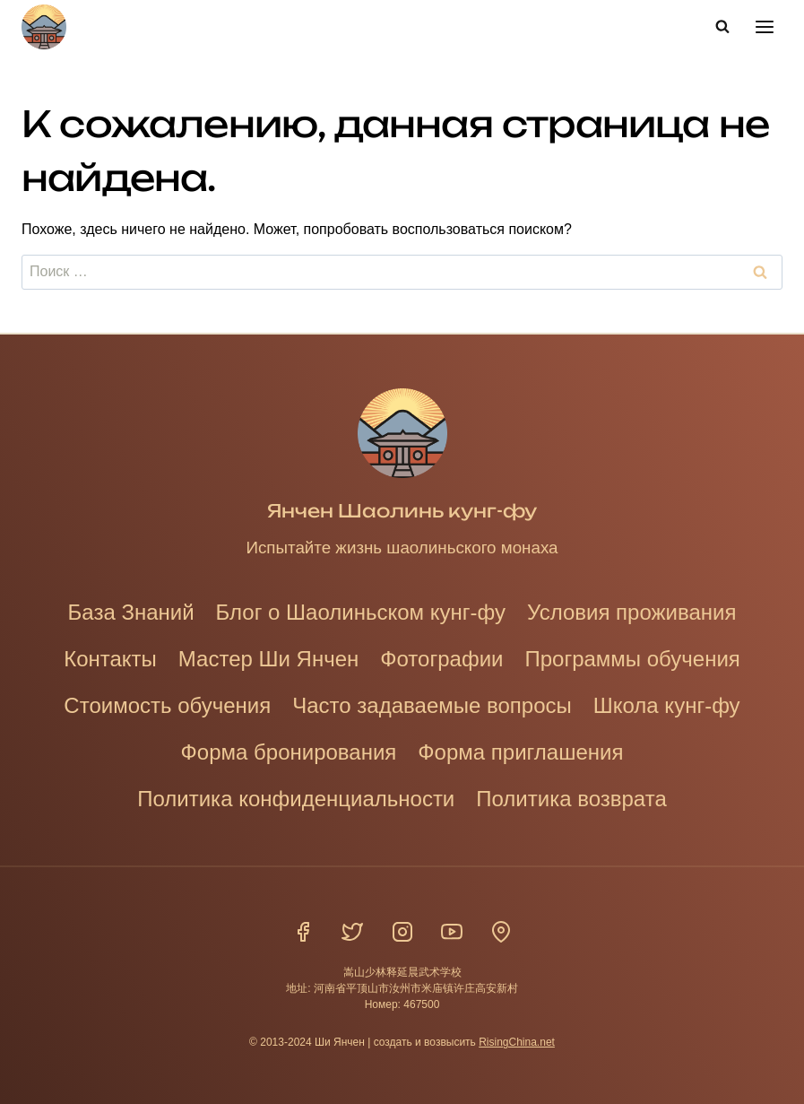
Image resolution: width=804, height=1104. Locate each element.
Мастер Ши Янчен (268, 659)
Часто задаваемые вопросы (432, 705)
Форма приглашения (520, 752)
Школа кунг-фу (666, 705)
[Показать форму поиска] (722, 27)
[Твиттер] (352, 931)
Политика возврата (571, 799)
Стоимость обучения (167, 705)
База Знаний (131, 612)
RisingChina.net (517, 1042)
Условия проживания (631, 612)
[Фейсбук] (302, 931)
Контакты (110, 659)
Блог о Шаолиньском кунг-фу (361, 612)
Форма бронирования (289, 752)
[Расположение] (501, 931)
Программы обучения (631, 659)
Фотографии (441, 659)
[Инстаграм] (402, 931)
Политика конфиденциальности (295, 799)
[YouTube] (451, 931)
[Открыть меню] (764, 26)
